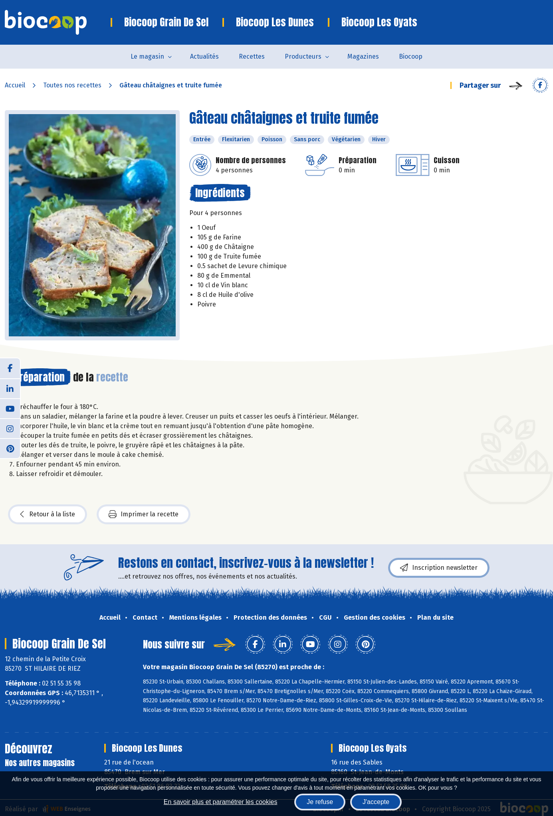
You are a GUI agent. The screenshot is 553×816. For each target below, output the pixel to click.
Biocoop (410, 56)
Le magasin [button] (147, 56)
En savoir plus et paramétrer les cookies (220, 801)
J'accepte (376, 801)
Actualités (204, 56)
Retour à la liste (47, 514)
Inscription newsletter (439, 568)
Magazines (363, 56)
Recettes (252, 56)
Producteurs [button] (303, 56)
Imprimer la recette (143, 514)
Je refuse (320, 801)
